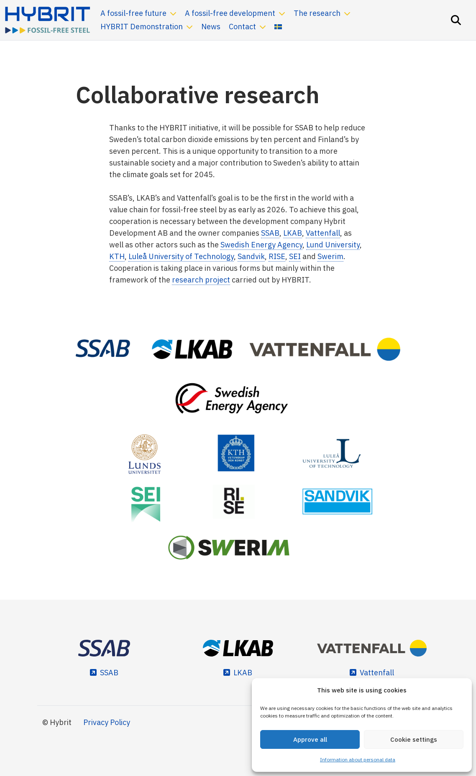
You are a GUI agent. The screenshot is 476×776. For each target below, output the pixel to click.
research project (201, 280)
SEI (295, 256)
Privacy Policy (106, 722)
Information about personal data (357, 759)
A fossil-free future (133, 13)
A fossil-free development (230, 13)
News (210, 26)
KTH (117, 256)
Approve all (310, 739)
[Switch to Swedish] (278, 26)
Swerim (330, 256)
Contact (242, 26)
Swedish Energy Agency (261, 244)
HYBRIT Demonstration (141, 26)
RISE (277, 256)
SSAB (270, 233)
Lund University (333, 244)
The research (317, 13)
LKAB (292, 233)
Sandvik (251, 256)
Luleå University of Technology (181, 256)
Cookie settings (413, 739)
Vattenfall (323, 233)
